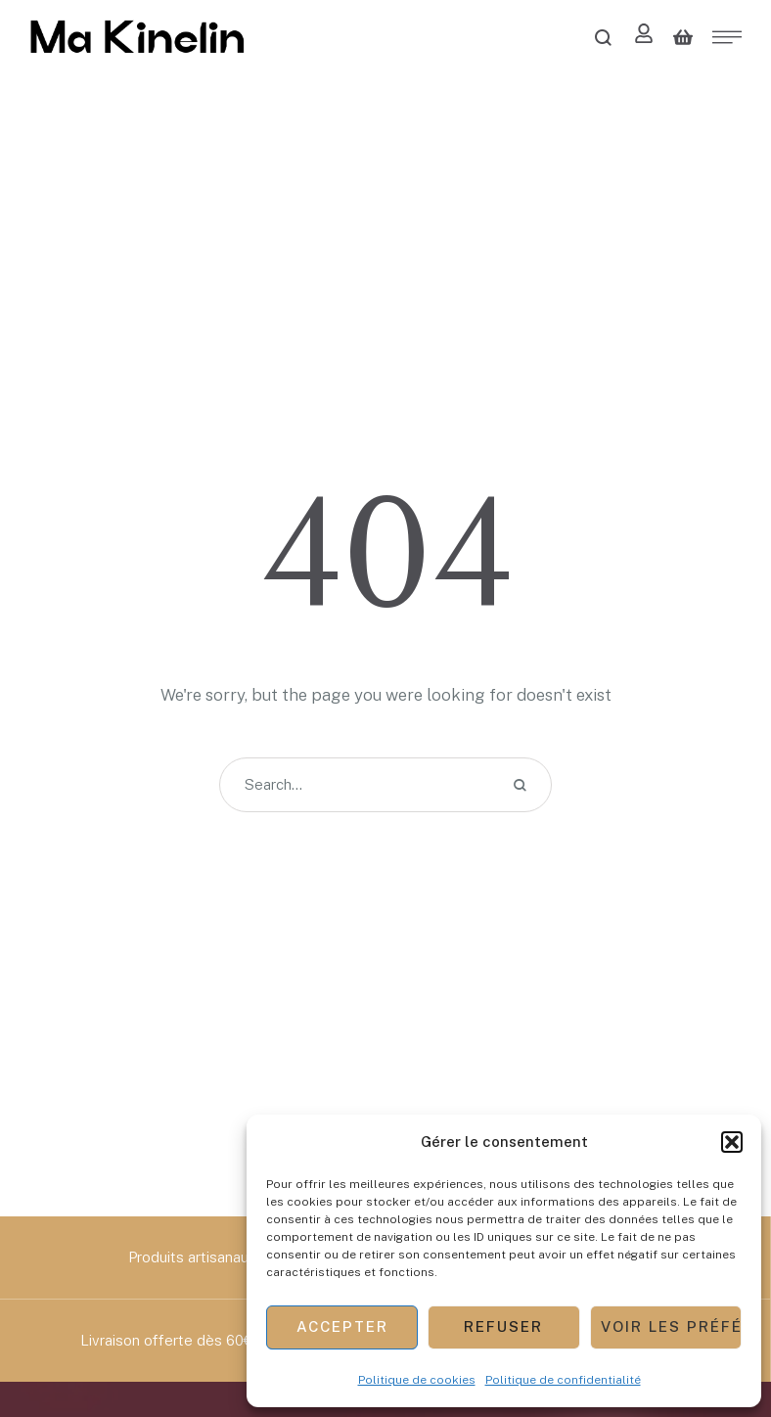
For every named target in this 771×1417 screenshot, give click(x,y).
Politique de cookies (417, 1380)
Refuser (503, 1326)
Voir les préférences (671, 1326)
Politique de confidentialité (563, 1380)
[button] (732, 1142)
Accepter (342, 1326)
